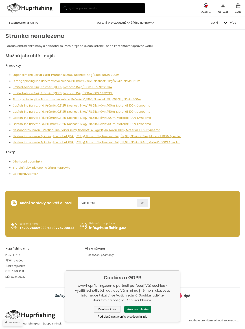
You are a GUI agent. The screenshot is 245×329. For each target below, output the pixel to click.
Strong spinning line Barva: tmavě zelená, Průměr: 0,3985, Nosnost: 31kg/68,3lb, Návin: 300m (77, 99)
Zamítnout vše (107, 309)
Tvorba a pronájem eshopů (206, 320)
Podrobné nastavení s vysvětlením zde (122, 316)
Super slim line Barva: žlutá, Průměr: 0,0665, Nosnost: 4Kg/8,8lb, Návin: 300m (66, 75)
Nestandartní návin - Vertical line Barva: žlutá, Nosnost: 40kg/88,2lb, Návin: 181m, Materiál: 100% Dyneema (86, 130)
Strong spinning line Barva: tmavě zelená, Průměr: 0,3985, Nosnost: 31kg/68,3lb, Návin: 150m (76, 81)
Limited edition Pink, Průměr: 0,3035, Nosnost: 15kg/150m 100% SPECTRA (62, 87)
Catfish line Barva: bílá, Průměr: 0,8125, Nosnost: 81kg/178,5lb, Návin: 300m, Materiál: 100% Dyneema (82, 124)
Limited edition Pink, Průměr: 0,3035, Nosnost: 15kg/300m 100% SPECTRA (63, 93)
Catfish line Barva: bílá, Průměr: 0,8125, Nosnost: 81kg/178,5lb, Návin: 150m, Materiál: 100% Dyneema (81, 112)
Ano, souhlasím (137, 309)
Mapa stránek (53, 323)
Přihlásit (142, 203)
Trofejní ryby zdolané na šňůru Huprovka (41, 168)
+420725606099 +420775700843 (46, 227)
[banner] (29, 8)
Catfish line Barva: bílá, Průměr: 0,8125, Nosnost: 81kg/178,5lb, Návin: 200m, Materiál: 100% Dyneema (82, 118)
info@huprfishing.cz (107, 227)
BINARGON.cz (232, 320)
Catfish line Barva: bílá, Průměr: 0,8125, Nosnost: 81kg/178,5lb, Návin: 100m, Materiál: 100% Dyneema (81, 105)
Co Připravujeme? (25, 174)
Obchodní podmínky (27, 161)
